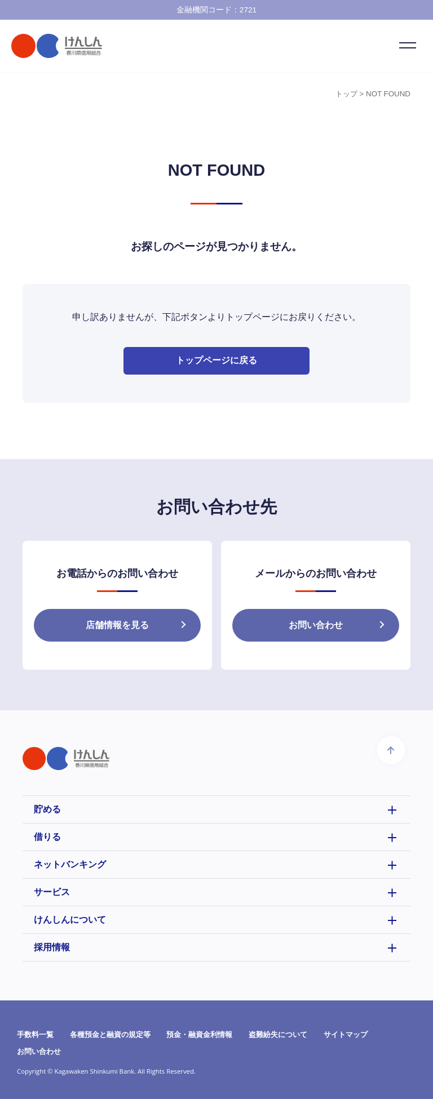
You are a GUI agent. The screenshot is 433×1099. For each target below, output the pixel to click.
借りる (47, 837)
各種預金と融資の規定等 (110, 1034)
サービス (52, 892)
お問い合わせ (316, 625)
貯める (47, 809)
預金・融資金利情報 (199, 1034)
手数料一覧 (35, 1034)
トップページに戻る (216, 361)
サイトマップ (346, 1034)
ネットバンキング (70, 864)
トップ (346, 94)
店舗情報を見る (117, 625)
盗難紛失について (278, 1034)
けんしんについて (70, 919)
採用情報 (52, 947)
